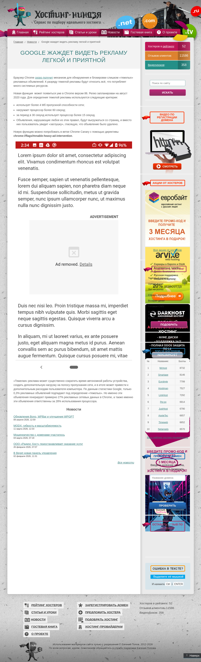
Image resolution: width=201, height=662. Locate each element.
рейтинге (168, 46)
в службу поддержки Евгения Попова (134, 648)
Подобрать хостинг (101, 619)
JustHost (163, 408)
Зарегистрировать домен (106, 605)
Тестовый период (158, 278)
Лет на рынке (156, 289)
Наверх (192, 655)
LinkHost (163, 395)
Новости (32, 41)
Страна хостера (157, 295)
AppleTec (163, 415)
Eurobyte (163, 381)
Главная (18, 41)
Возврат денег (156, 300)
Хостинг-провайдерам (104, 626)
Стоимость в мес (158, 317)
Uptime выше (156, 283)
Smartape (163, 374)
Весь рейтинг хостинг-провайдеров (167, 437)
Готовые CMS (156, 306)
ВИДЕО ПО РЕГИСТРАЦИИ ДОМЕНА (167, 117)
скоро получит (44, 77)
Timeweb (163, 422)
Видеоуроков (156, 65)
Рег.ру (163, 402)
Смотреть (170, 166)
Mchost (163, 368)
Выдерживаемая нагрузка (158, 313)
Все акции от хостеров (167, 250)
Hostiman (163, 388)
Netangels (163, 429)
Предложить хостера (103, 612)
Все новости (126, 462)
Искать (167, 92)
